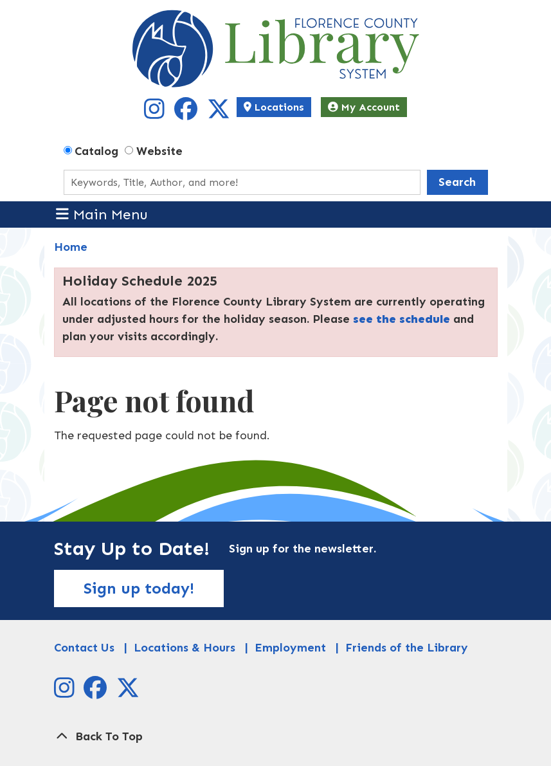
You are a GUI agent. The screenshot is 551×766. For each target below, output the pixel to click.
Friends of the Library (406, 648)
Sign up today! (139, 588)
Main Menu (102, 214)
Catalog (96, 151)
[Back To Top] (276, 736)
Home (70, 247)
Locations (274, 107)
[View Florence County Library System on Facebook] (187, 114)
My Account (364, 107)
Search (457, 182)
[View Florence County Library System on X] (218, 114)
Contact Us (84, 648)
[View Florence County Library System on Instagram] (156, 114)
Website (159, 151)
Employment (290, 648)
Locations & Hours (184, 648)
